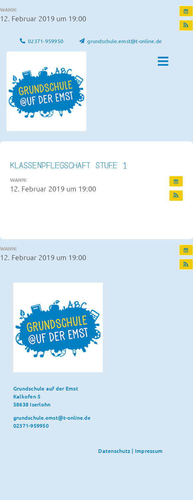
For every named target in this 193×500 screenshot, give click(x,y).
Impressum (148, 450)
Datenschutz (114, 450)
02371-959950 (31, 425)
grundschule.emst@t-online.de (52, 417)
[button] (186, 25)
